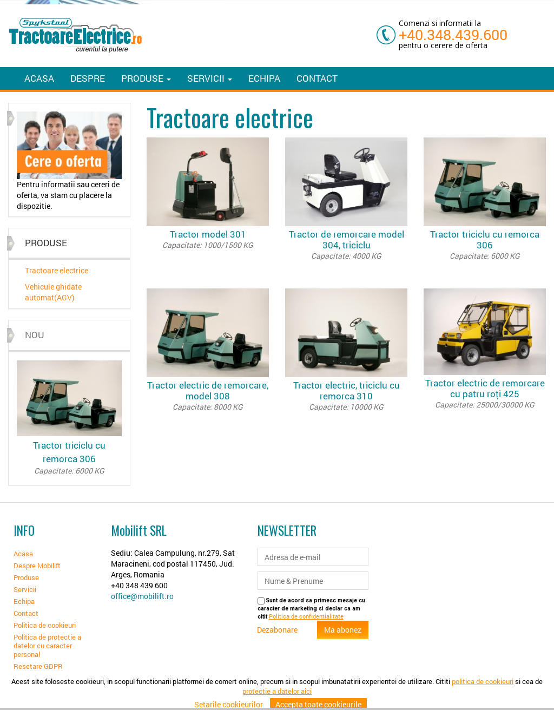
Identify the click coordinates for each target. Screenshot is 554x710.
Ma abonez (342, 629)
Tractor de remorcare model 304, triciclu (346, 244)
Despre (87, 78)
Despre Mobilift (37, 565)
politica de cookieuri (482, 697)
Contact (317, 78)
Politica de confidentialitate (306, 616)
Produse (26, 577)
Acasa (39, 78)
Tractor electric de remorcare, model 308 (208, 395)
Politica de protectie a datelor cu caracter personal (47, 645)
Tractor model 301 (208, 239)
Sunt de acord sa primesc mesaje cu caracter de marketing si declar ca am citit (311, 608)
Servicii (25, 589)
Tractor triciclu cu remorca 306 (69, 457)
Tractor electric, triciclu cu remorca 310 (346, 395)
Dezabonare (277, 629)
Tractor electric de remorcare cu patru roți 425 (485, 393)
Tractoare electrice (56, 270)
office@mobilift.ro (142, 596)
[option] (69, 161)
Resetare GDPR (38, 666)
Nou (34, 334)
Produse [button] (146, 78)
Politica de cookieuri (45, 625)
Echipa (264, 78)
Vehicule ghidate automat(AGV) (53, 292)
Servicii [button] (209, 78)
